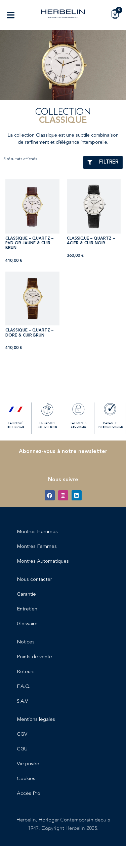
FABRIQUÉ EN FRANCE (15, 424)
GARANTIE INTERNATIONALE (110, 424)
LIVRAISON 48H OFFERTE (47, 424)
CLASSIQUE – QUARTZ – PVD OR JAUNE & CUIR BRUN (29, 243)
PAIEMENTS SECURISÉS (78, 424)
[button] (10, 15)
